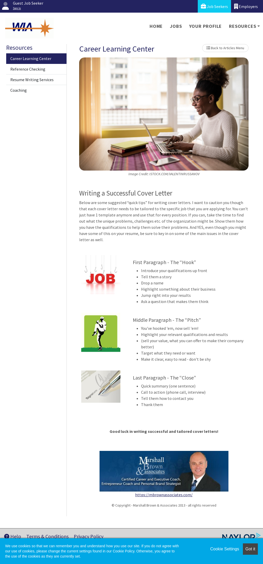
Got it (250, 549)
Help (12, 536)
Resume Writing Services (32, 79)
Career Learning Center (30, 58)
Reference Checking (27, 69)
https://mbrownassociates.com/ (164, 494)
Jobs (176, 26)
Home (156, 26)
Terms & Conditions (47, 536)
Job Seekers (214, 6)
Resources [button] (242, 26)
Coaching (18, 90)
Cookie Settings (224, 549)
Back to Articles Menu (225, 48)
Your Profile (205, 26)
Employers (246, 6)
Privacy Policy (88, 536)
